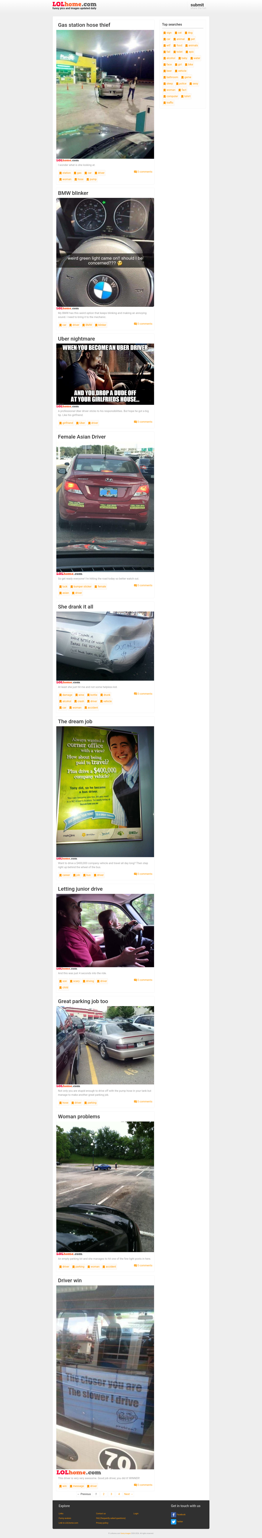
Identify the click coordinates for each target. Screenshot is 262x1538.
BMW (87, 325)
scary (75, 981)
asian (64, 592)
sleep (168, 83)
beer (167, 70)
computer (170, 96)
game (186, 77)
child (63, 987)
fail (166, 51)
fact (182, 89)
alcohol (65, 701)
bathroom (170, 77)
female (100, 586)
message (77, 1486)
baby (182, 58)
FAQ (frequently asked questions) (111, 1518)
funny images (126, 1533)
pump (91, 179)
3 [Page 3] (111, 1494)
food (177, 45)
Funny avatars (65, 1518)
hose (79, 179)
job (76, 875)
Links (61, 1513)
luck (63, 586)
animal (179, 39)
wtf (166, 45)
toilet (178, 51)
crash (79, 701)
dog (188, 32)
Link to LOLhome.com (68, 1523)
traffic (168, 102)
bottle (92, 694)
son (63, 981)
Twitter (177, 1521)
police (181, 83)
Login (136, 1513)
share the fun (198, 6)
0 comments (143, 171)
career (64, 875)
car (87, 172)
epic (189, 51)
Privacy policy (102, 1523)
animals (191, 45)
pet (191, 39)
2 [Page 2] (103, 1494)
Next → (128, 1494)
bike (189, 64)
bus (87, 875)
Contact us (101, 1513)
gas (77, 172)
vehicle (106, 701)
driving (88, 981)
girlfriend (66, 423)
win (63, 1486)
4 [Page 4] (119, 1494)
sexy (193, 83)
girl (178, 64)
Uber (80, 423)
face (167, 64)
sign (167, 32)
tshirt (185, 96)
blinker (100, 325)
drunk (105, 694)
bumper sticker (80, 586)
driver (100, 172)
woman (65, 179)
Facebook (178, 1514)
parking (90, 1102)
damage (65, 694)
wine (79, 694)
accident (91, 707)
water (195, 58)
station (65, 172)
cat (178, 32)
